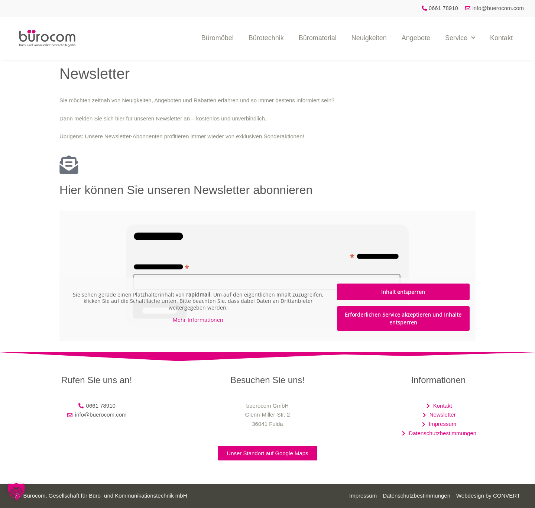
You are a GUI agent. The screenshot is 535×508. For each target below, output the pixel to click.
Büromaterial (318, 38)
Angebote (416, 38)
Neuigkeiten (369, 38)
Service (460, 38)
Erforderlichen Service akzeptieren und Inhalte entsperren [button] (403, 318)
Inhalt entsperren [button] (403, 291)
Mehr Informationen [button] (198, 320)
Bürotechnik (266, 38)
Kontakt (501, 38)
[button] (16, 491)
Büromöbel (217, 38)
